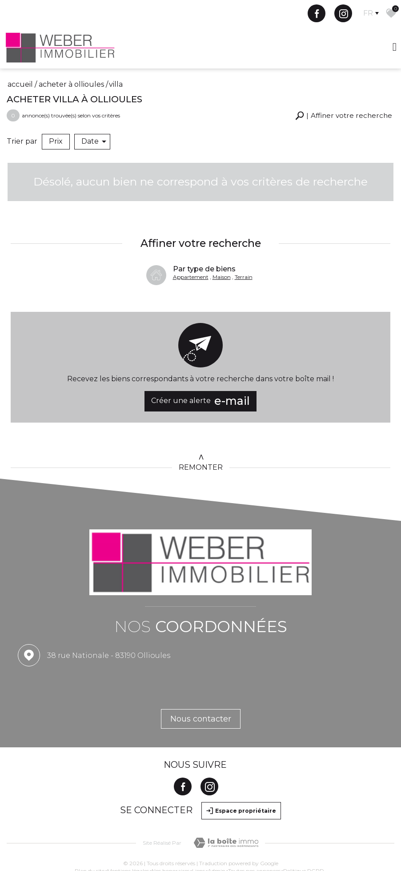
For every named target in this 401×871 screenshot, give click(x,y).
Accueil (20, 84)
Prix (56, 141)
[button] (342, 116)
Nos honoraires (170, 834)
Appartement (191, 267)
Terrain (244, 267)
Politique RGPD (303, 834)
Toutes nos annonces (254, 834)
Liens (198, 834)
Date (93, 141)
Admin (216, 834)
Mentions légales (128, 834)
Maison (222, 267)
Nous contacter (200, 682)
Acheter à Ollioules (71, 84)
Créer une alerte (200, 392)
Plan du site (89, 834)
